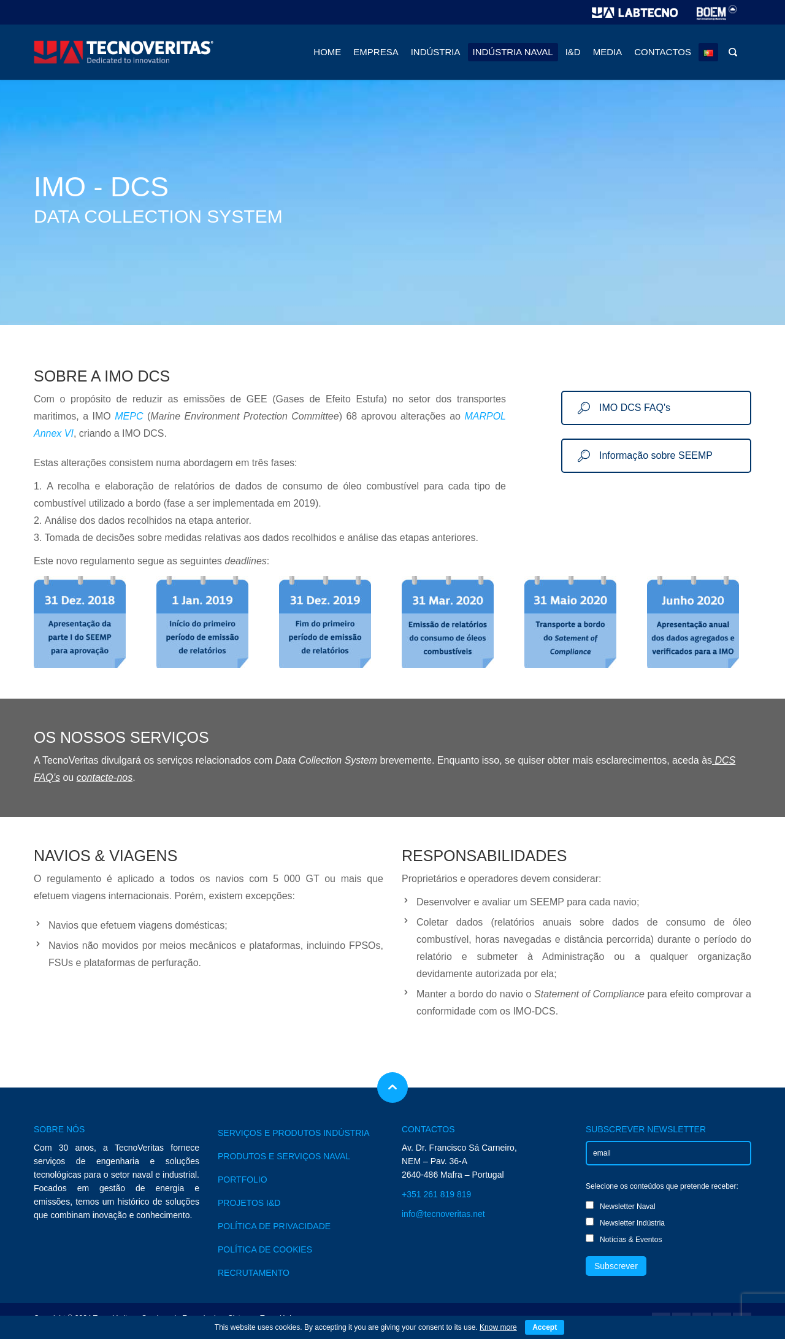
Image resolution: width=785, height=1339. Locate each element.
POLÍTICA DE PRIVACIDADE (274, 1226)
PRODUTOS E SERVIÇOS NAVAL (284, 1156)
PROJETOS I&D (249, 1203)
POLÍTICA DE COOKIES (265, 1249)
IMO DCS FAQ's (624, 407)
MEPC (129, 416)
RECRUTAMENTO (253, 1273)
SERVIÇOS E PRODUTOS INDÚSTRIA (294, 1133)
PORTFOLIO (242, 1179)
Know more (498, 1327)
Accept (544, 1327)
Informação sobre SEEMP (645, 455)
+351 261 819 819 (436, 1194)
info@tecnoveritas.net (443, 1214)
